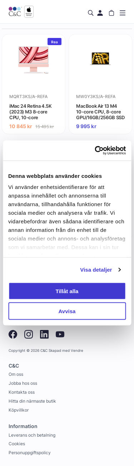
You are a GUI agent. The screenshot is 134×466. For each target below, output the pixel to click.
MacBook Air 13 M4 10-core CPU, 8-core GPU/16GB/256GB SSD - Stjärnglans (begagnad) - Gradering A (100, 111)
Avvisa (67, 311)
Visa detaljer (96, 270)
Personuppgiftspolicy (30, 452)
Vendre (77, 351)
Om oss (16, 374)
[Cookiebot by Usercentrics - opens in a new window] (95, 150)
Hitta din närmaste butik (32, 401)
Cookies (17, 443)
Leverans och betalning (32, 435)
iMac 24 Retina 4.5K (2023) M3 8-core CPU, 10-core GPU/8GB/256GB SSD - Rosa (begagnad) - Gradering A (32, 111)
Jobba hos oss (23, 383)
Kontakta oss (22, 392)
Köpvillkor (19, 410)
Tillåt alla (67, 291)
